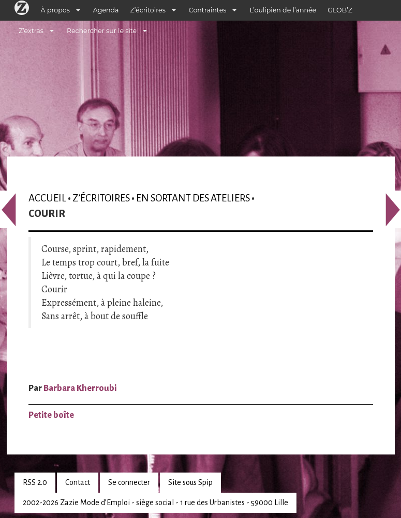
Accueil (47, 198)
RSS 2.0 (35, 482)
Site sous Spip (190, 482)
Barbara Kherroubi (80, 388)
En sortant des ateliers (193, 198)
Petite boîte (51, 415)
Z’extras (31, 31)
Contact (77, 482)
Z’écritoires (148, 10)
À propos (55, 10)
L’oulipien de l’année (282, 10)
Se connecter (129, 482)
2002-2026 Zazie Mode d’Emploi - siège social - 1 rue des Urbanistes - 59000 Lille (155, 502)
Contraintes (208, 10)
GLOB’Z (340, 10)
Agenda (106, 10)
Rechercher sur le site (102, 31)
